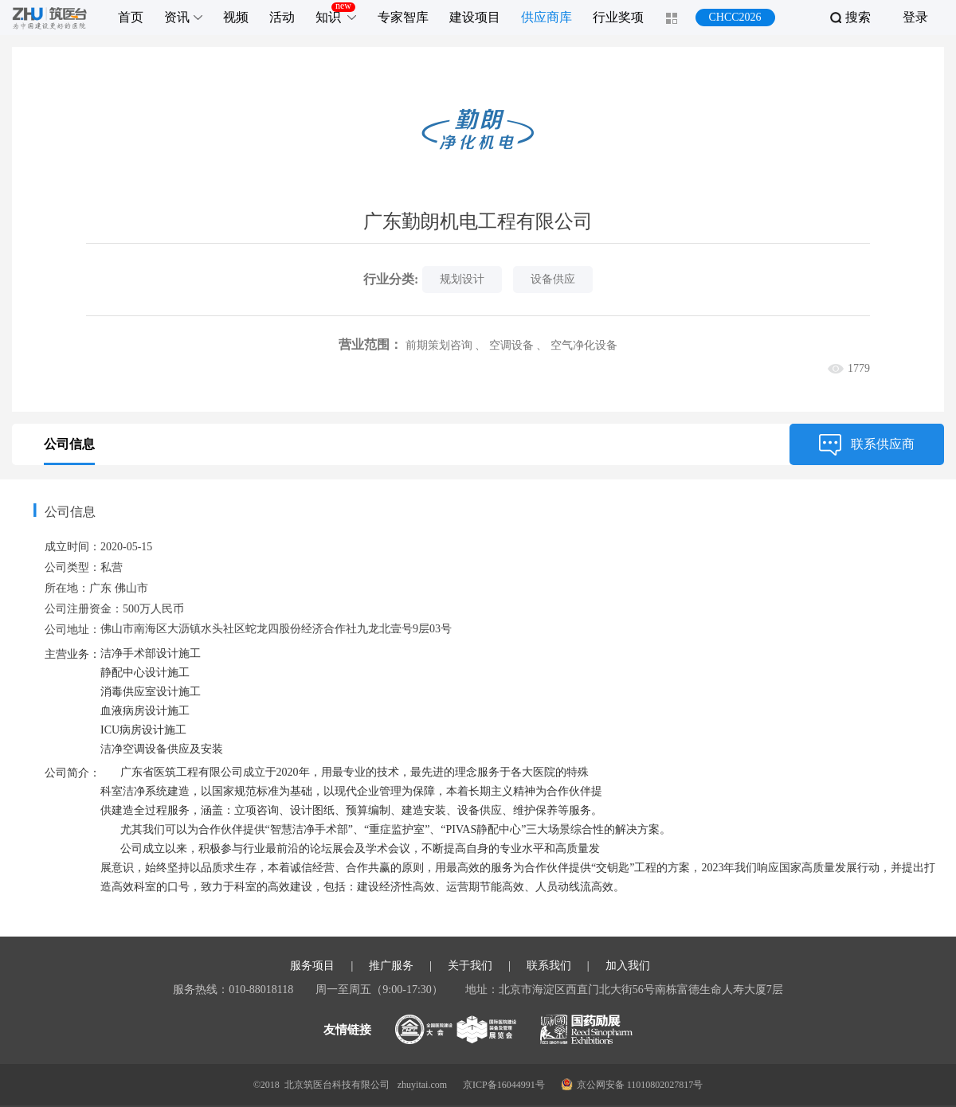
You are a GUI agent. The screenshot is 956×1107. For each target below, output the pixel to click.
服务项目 (312, 966)
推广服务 (391, 966)
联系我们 (549, 966)
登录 (915, 17)
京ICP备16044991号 (504, 1084)
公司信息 (69, 444)
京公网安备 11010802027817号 (632, 1084)
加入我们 (627, 966)
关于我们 (470, 966)
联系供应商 (867, 444)
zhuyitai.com (422, 1084)
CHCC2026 (734, 17)
